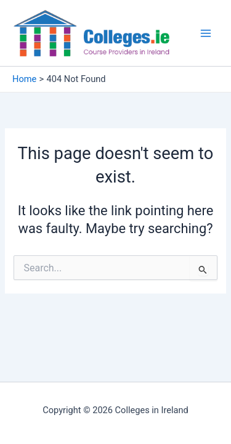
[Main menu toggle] (206, 33)
